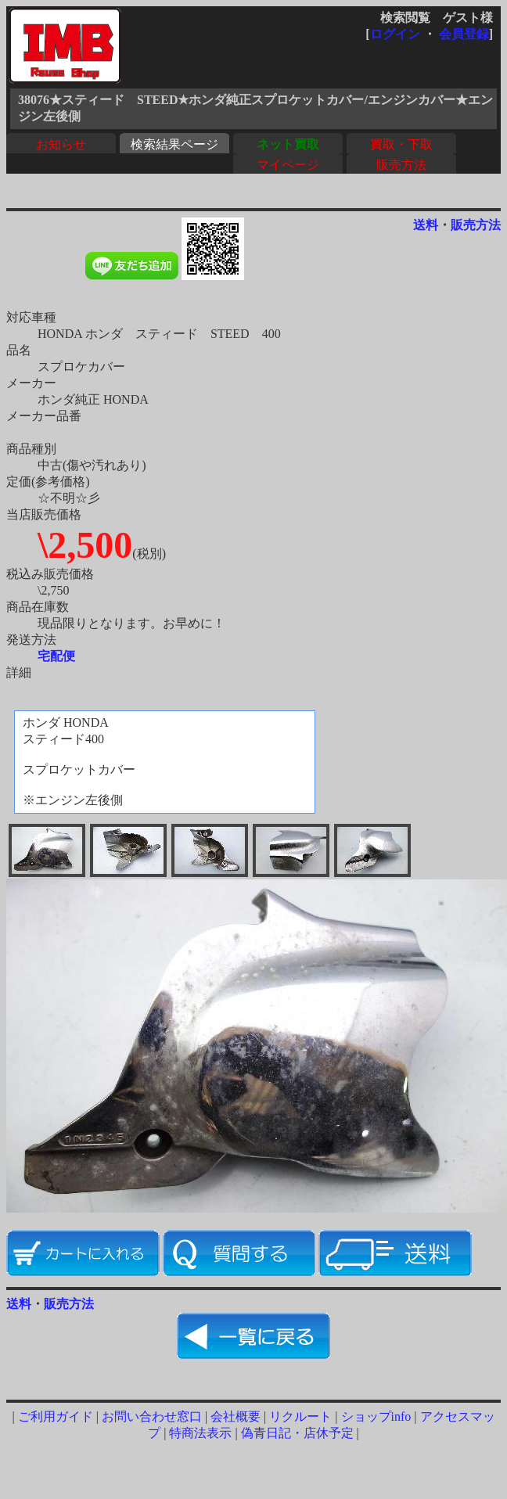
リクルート (300, 1416)
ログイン (395, 34)
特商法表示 (200, 1433)
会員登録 (464, 34)
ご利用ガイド (55, 1416)
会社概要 (235, 1416)
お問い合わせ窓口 (152, 1416)
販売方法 (401, 164)
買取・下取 (401, 144)
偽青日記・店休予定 (297, 1433)
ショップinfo (376, 1416)
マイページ (288, 164)
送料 (425, 225)
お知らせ (61, 144)
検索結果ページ (174, 144)
